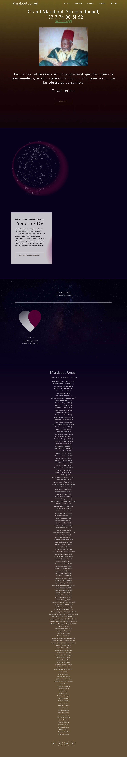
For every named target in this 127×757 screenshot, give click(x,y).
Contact (102, 3)
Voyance (90, 3)
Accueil (67, 3)
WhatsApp (63, 21)
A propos (78, 3)
